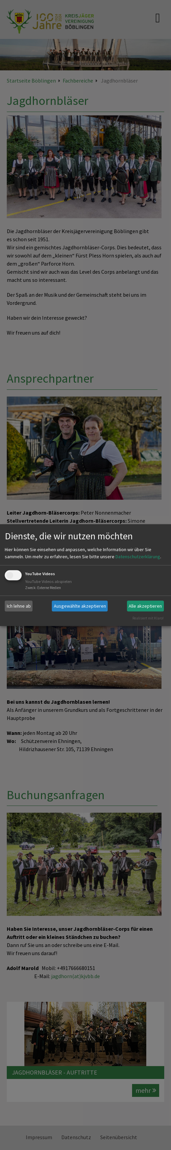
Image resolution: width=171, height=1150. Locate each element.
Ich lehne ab (19, 606)
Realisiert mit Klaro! (148, 618)
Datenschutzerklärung (137, 557)
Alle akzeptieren (145, 606)
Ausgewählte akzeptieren (80, 606)
